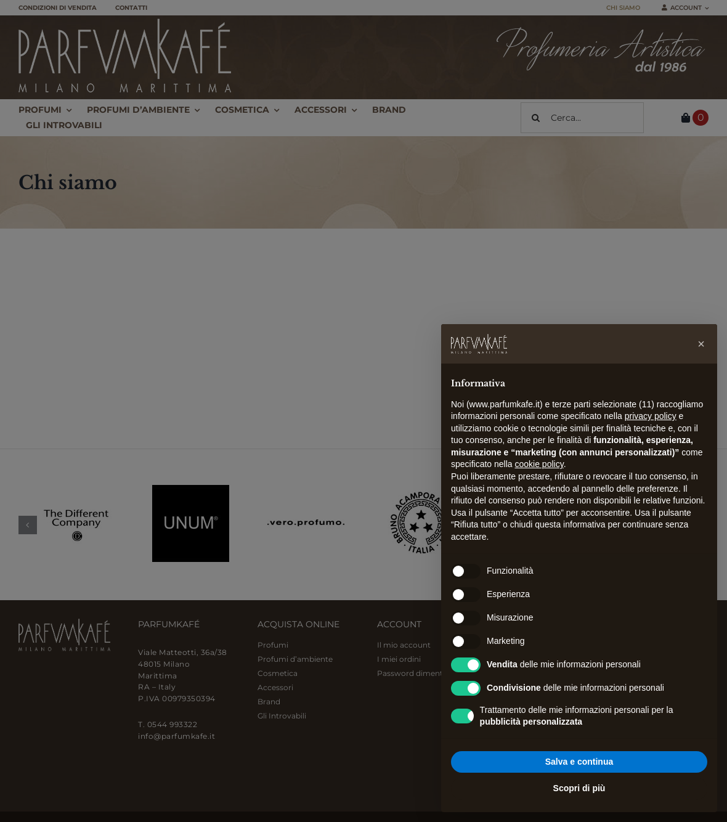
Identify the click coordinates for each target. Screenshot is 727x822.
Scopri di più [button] (579, 788)
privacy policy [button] (650, 416)
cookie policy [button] (539, 464)
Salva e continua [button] (579, 762)
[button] (701, 344)
